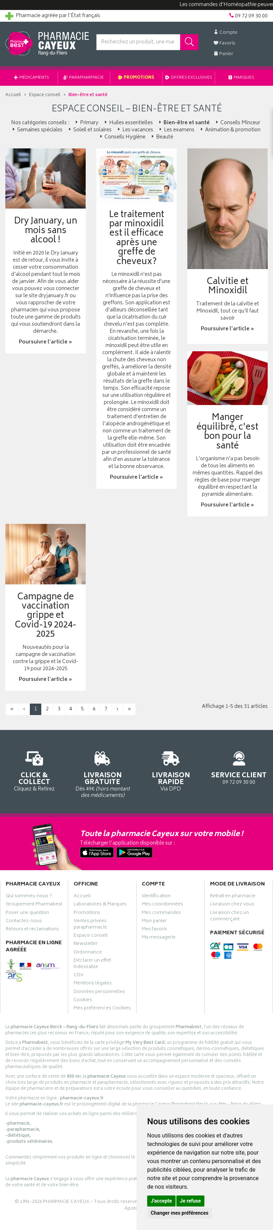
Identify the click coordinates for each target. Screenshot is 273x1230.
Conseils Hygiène (121, 137)
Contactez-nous (24, 921)
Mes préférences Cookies (102, 1009)
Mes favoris (154, 930)
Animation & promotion (230, 130)
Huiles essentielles (128, 123)
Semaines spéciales (37, 130)
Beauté (161, 137)
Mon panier (154, 921)
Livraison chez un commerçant (229, 917)
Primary (86, 123)
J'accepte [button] (161, 1201)
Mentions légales (93, 984)
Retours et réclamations (32, 930)
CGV (79, 975)
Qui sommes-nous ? (29, 896)
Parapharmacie (84, 77)
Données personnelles (99, 992)
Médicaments (31, 77)
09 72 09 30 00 (239, 767)
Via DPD (170, 770)
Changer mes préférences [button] (179, 1213)
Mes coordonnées (162, 905)
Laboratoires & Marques (100, 905)
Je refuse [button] (190, 1201)
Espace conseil (91, 936)
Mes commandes (161, 913)
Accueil (13, 95)
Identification (156, 896)
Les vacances (134, 130)
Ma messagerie (159, 938)
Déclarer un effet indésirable (92, 964)
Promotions (136, 77)
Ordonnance (88, 953)
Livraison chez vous (232, 905)
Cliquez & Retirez (34, 770)
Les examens (176, 130)
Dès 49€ (102, 773)
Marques (241, 77)
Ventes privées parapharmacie (90, 925)
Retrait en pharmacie (233, 896)
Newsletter (86, 944)
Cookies (83, 1000)
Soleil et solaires (89, 130)
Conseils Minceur (237, 123)
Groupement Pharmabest (34, 905)
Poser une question (27, 913)
